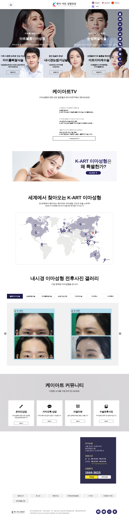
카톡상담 (91, 477)
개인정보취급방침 (73, 496)
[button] (120, 333)
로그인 (38, 496)
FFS (97, 6)
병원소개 (21, 496)
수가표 (90, 496)
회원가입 (55, 496)
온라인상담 (104, 477)
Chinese (116, 3)
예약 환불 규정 (20, 501)
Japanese (107, 3)
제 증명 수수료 (107, 496)
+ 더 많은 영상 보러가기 (74, 138)
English (97, 3)
